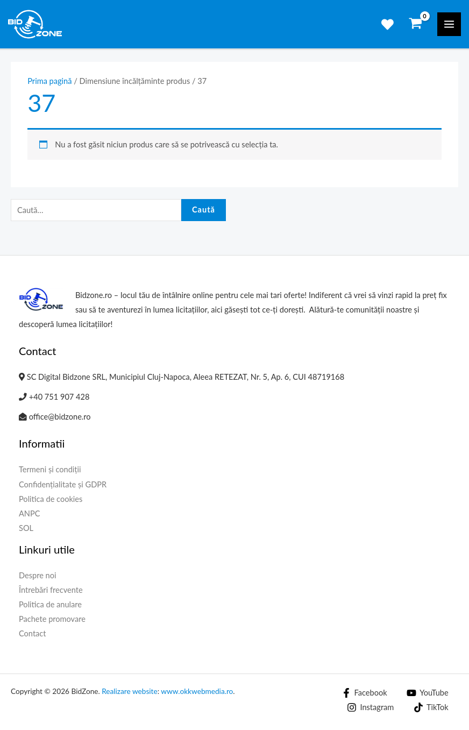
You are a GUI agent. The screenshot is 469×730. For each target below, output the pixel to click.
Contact (32, 633)
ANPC (29, 513)
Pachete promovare (52, 618)
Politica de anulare (50, 604)
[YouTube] (427, 693)
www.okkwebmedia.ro (197, 691)
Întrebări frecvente (51, 589)
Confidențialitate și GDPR (62, 484)
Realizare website (129, 691)
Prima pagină (49, 81)
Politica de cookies (50, 499)
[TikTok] (430, 707)
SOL (26, 528)
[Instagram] (370, 707)
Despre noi (37, 575)
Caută (203, 209)
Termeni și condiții (50, 469)
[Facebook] (364, 693)
